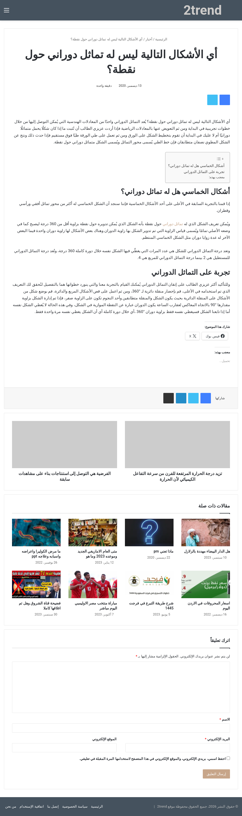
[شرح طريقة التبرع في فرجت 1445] (149, 584)
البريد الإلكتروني (217, 739)
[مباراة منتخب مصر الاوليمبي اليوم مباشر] (92, 584)
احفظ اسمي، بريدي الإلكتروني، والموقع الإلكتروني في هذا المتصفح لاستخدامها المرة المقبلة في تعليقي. (152, 759)
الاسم (225, 719)
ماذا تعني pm (164, 551)
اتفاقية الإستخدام (32, 806)
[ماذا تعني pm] (149, 532)
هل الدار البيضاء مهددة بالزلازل (207, 551)
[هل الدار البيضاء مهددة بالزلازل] (205, 532)
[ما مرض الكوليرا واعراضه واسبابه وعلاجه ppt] (36, 532)
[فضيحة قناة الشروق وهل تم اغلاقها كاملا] (36, 584)
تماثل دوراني (173, 223)
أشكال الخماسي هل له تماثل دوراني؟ (196, 166)
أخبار (149, 39)
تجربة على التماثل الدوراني (204, 172)
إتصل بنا (53, 806)
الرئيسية (163, 39)
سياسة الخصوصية (74, 806)
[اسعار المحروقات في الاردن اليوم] (205, 584)
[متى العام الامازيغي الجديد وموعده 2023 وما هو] (92, 532)
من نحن (10, 806)
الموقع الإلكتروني (104, 739)
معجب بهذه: (216, 177)
